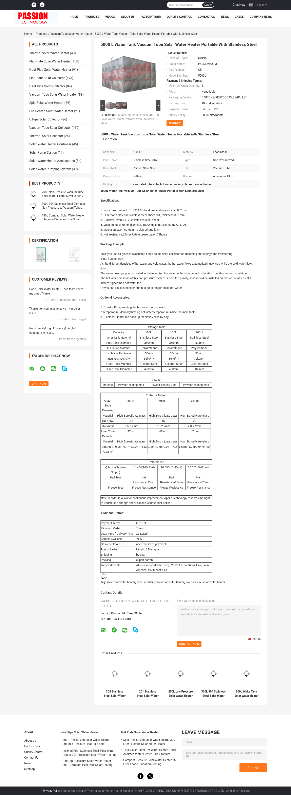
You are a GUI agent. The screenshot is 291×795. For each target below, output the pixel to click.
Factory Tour (151, 16)
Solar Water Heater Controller (50, 144)
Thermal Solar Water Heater (49, 53)
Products (91, 16)
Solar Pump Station (43, 152)
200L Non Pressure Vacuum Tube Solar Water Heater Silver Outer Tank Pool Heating (63, 195)
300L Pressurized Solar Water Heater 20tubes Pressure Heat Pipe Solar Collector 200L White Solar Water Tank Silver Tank (87, 742)
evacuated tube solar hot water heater (160, 582)
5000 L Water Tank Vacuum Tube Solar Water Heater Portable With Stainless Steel (129, 119)
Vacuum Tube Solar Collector (50, 128)
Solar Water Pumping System (50, 169)
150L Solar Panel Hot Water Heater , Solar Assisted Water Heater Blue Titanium (149, 752)
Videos (110, 16)
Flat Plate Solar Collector (47, 78)
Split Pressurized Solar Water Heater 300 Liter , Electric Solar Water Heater (149, 741)
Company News (261, 16)
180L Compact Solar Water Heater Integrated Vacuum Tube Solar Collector (63, 219)
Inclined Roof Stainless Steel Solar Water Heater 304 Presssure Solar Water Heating (89, 752)
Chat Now (239, 4)
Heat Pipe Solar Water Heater (50, 70)
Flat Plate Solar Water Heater (50, 61)
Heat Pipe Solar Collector (47, 86)
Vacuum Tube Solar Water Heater (71, 33)
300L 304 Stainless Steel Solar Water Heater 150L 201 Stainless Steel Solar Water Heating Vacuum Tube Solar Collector (213, 694)
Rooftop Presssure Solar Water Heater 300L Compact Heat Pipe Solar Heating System (88, 763)
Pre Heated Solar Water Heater (51, 111)
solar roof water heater (121, 582)
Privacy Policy (51, 790)
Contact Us (206, 16)
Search (208, 4)
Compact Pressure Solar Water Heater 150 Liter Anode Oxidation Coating (150, 762)
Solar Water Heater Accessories (52, 161)
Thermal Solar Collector (46, 136)
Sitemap (29, 769)
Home (75, 16)
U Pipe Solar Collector (44, 119)
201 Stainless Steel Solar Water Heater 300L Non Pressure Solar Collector (148, 694)
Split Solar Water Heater (46, 103)
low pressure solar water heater (205, 582)
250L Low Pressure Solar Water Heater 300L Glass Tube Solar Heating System (180, 694)
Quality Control (179, 16)
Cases (239, 16)
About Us (128, 16)
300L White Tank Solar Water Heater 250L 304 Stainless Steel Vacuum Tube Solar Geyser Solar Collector (246, 694)
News (225, 16)
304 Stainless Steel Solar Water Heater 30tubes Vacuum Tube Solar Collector (115, 694)
